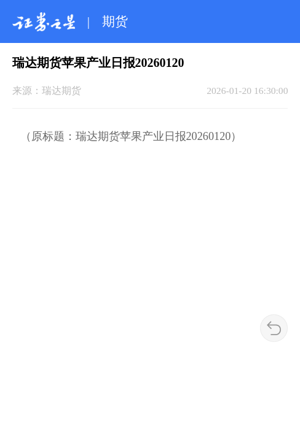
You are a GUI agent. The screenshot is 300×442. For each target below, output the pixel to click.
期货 (115, 21)
